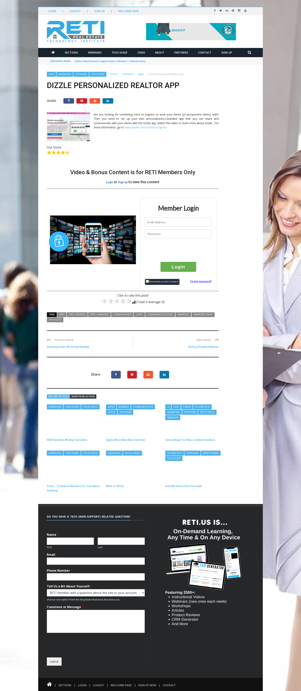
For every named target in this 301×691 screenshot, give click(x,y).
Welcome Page (128, 11)
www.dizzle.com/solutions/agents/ (146, 127)
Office (111, 412)
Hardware (192, 453)
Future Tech (202, 406)
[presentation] (178, 249)
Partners (181, 52)
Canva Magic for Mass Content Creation (190, 439)
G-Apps (139, 314)
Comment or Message (65, 607)
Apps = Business (77, 314)
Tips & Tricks (90, 406)
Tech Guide (119, 52)
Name (53, 535)
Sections (71, 52)
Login (52, 11)
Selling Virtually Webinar (203, 346)
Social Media (132, 453)
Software (81, 74)
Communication (122, 314)
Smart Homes (211, 453)
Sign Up (99, 11)
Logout (75, 11)
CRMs (141, 52)
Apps (51, 74)
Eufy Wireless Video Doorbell (183, 486)
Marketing (64, 74)
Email (52, 555)
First (49, 547)
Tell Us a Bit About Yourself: (70, 586)
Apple (111, 406)
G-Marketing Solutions (160, 314)
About (159, 52)
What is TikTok (115, 486)
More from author (83, 396)
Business (124, 406)
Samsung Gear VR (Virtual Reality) (68, 346)
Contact (204, 52)
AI (168, 406)
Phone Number (59, 571)
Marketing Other (203, 314)
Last (100, 547)
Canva (187, 406)
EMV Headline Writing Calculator (67, 439)
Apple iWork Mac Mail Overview (125, 439)
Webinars (95, 52)
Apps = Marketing (99, 314)
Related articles (58, 396)
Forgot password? (201, 281)
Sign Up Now (147, 685)
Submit (54, 661)
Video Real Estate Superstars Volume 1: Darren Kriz (110, 61)
